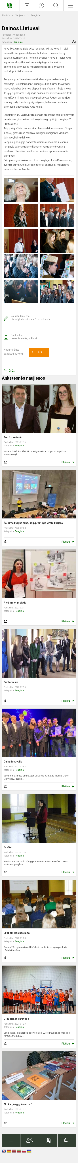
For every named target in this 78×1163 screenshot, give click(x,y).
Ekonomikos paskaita (17, 932)
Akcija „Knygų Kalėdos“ (18, 1104)
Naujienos (20, 15)
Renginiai (35, 15)
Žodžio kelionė (13, 437)
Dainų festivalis (13, 761)
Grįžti (12, 370)
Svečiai (8, 847)
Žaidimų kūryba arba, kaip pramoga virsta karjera (33, 523)
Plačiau (66, 462)
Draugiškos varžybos (16, 1018)
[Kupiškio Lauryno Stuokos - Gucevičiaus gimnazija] (9, 5)
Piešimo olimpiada (15, 602)
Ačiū (37, 352)
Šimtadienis (11, 682)
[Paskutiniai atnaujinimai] (41, 5)
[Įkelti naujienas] (27, 5)
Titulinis (6, 15)
